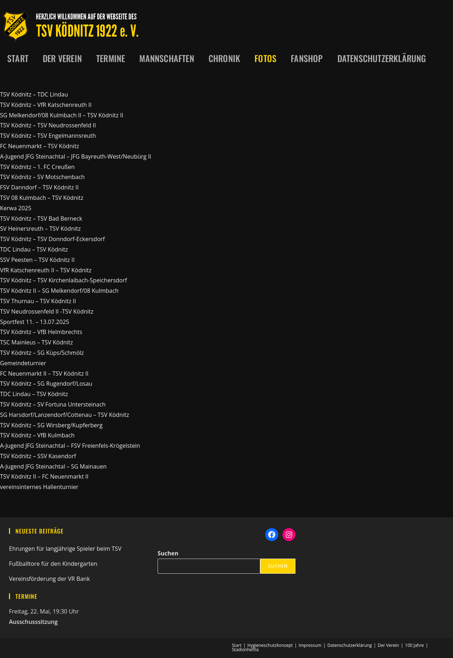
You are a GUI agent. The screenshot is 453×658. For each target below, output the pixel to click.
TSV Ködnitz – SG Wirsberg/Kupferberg (51, 425)
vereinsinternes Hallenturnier (39, 487)
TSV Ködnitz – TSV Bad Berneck (41, 218)
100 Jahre (414, 645)
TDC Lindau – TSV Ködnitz (34, 249)
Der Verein (388, 645)
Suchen (168, 553)
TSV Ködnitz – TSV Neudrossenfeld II (48, 125)
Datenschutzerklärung (349, 645)
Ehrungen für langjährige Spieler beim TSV (65, 549)
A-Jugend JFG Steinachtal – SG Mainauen (53, 466)
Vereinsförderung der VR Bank (49, 579)
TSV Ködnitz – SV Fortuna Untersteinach (53, 404)
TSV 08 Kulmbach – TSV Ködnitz (41, 198)
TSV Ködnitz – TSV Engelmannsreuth (48, 136)
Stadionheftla (245, 650)
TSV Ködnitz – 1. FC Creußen (37, 167)
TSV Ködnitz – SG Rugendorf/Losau (46, 383)
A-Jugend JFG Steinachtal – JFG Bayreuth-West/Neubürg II (75, 156)
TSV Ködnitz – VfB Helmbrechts (41, 332)
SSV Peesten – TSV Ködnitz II (37, 260)
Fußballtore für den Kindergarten (53, 564)
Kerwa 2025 (15, 208)
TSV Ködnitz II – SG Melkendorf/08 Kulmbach (59, 291)
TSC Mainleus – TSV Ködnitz (36, 342)
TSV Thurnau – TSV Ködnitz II (38, 301)
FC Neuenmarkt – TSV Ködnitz (39, 146)
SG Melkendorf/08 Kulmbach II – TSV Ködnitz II (61, 115)
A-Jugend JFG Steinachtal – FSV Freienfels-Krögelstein (70, 446)
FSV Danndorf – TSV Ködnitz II (39, 187)
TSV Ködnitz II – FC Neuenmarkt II (44, 476)
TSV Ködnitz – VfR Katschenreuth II (46, 105)
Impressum (310, 645)
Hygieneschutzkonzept (270, 645)
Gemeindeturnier (23, 363)
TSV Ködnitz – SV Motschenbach (42, 177)
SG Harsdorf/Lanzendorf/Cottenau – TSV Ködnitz (64, 415)
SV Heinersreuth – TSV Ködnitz (40, 228)
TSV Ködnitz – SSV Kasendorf (38, 456)
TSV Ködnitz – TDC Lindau (34, 94)
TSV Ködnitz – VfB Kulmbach (37, 435)
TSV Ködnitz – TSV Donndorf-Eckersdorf (52, 239)
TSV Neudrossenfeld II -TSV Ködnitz (46, 311)
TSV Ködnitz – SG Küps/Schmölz (42, 353)
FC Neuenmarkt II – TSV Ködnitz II (44, 373)
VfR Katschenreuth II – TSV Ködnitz (46, 270)
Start (237, 645)
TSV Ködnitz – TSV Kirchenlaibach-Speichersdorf (63, 280)
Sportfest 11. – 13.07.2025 (34, 322)
